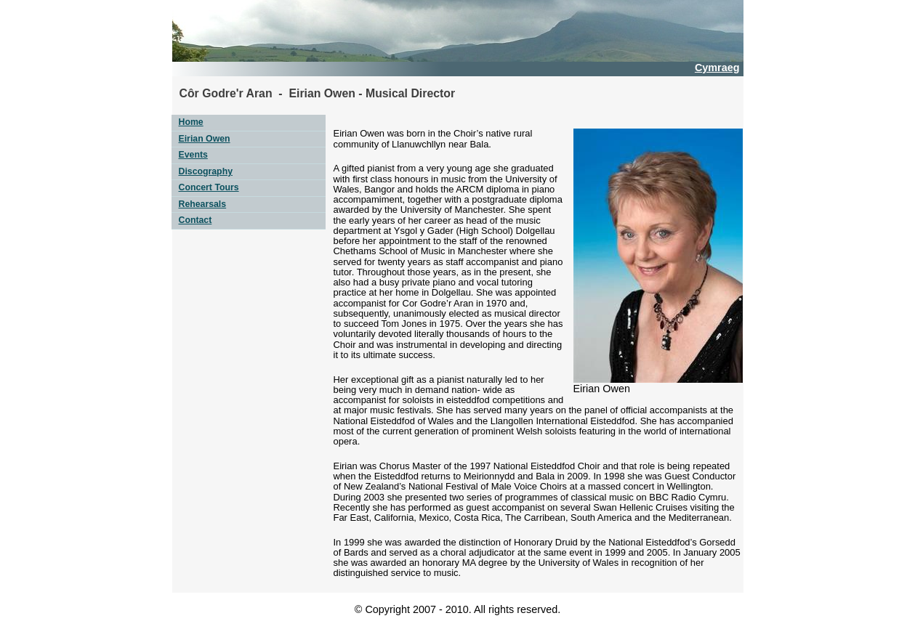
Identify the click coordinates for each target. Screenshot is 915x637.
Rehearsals (203, 204)
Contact (195, 220)
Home (191, 122)
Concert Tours (209, 187)
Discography (206, 171)
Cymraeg (717, 67)
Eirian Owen (204, 139)
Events (193, 155)
